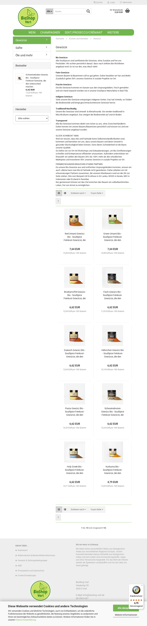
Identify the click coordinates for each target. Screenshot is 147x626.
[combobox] (78, 193)
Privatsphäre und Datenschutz (31, 571)
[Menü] (142, 586)
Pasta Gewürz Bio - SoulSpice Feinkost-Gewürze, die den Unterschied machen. (74, 411)
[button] (59, 193)
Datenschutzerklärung (26, 620)
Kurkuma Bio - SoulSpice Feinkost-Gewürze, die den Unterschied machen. (112, 470)
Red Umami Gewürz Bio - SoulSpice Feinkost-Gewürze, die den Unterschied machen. (75, 237)
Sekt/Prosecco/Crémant (83, 32)
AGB (19, 566)
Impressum (23, 550)
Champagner (50, 32)
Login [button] (111, 2)
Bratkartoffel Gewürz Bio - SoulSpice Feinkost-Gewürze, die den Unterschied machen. (75, 295)
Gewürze (21, 40)
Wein (32, 32)
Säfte (19, 48)
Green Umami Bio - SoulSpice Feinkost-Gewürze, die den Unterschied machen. (112, 237)
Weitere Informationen (126, 615)
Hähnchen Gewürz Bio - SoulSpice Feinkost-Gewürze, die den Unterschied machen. (112, 353)
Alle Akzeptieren (126, 608)
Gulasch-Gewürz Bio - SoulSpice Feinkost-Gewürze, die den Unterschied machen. (74, 353)
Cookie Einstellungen (27, 575)
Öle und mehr (24, 55)
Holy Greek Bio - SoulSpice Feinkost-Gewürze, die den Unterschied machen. (74, 470)
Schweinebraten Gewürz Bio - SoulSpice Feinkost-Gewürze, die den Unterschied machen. (112, 411)
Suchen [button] (98, 2)
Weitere (113, 32)
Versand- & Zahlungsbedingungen (32, 560)
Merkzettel (126, 2)
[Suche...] (49, 11)
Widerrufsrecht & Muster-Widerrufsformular (36, 555)
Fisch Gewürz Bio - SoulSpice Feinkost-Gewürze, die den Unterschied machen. (112, 295)
